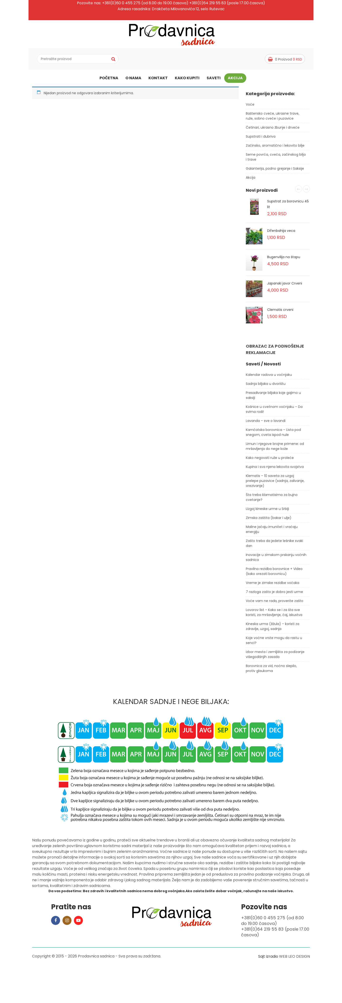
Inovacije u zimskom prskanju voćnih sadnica (276, 559)
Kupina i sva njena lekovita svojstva (275, 468)
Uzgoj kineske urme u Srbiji (267, 510)
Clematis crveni (280, 311)
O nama (133, 79)
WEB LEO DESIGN (294, 958)
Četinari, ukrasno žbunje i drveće (272, 129)
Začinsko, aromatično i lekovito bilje (275, 147)
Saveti (214, 79)
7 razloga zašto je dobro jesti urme (274, 593)
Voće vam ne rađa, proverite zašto (274, 602)
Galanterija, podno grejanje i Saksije (275, 170)
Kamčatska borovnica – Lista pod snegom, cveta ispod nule (273, 434)
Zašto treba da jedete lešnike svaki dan (274, 545)
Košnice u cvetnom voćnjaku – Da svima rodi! (274, 411)
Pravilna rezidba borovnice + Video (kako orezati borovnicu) (274, 573)
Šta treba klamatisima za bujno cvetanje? (272, 499)
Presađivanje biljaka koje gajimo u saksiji (273, 397)
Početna (109, 79)
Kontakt (158, 79)
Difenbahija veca (281, 232)
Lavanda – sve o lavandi (265, 422)
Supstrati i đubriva (261, 138)
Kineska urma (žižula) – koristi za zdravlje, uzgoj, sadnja (272, 628)
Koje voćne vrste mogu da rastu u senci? (274, 642)
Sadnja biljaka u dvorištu (265, 385)
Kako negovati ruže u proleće (270, 459)
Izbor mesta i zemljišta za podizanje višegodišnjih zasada (275, 656)
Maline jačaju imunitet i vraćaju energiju (272, 531)
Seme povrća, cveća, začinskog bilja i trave (276, 159)
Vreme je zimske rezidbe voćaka (272, 584)
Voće (250, 106)
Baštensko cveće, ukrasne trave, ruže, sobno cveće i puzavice (272, 118)
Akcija (235, 79)
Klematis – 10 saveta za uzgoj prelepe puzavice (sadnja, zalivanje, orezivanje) (275, 482)
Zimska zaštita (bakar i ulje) (268, 519)
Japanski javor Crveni (284, 285)
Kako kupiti (187, 79)
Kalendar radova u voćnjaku (269, 376)
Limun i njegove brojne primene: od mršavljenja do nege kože (275, 448)
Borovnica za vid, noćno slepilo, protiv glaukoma (271, 670)
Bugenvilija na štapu (283, 259)
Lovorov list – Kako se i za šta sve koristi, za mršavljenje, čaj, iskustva (274, 614)
